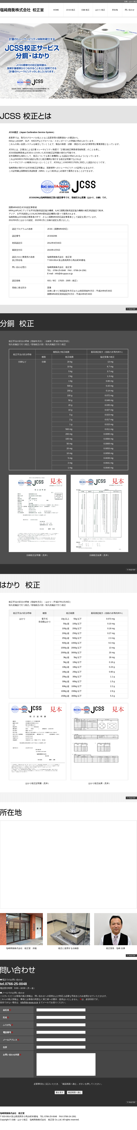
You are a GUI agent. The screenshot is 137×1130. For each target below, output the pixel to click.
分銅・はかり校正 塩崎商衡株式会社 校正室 (32, 1124)
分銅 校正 (85, 10)
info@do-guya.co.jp (64, 273)
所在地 (115, 10)
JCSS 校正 (70, 10)
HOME (56, 10)
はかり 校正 (100, 10)
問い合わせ (129, 10)
